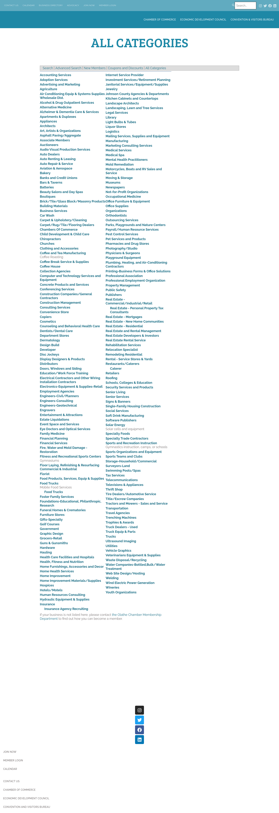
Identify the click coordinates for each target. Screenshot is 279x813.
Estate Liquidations (54, 419)
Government (49, 529)
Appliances (48, 121)
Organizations (116, 211)
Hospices (47, 585)
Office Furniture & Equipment (128, 201)
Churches (47, 243)
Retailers (112, 373)
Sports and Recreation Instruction (131, 443)
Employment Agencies (57, 391)
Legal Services (117, 112)
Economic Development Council (203, 19)
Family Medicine (52, 433)
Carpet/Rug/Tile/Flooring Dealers (67, 225)
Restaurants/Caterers (122, 364)
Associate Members (55, 140)
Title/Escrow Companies (125, 499)
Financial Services (53, 443)
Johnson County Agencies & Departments (137, 94)
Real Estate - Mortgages (124, 317)
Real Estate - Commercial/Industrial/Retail (129, 301)
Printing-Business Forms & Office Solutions (138, 271)
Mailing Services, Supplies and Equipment (138, 136)
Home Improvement (55, 576)
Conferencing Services (57, 289)
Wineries (112, 587)
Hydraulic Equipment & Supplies (65, 599)
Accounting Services (55, 75)
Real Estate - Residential (124, 326)
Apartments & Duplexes (58, 117)
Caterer (116, 368)
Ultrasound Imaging (121, 541)
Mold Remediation (120, 164)
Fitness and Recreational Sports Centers (70, 456)
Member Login (107, 5)
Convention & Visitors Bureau (252, 19)
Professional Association (124, 276)
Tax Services (115, 475)
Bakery (45, 173)
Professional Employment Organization (135, 280)
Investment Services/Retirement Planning (138, 80)
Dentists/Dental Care (56, 331)
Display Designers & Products (62, 359)
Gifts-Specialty (51, 519)
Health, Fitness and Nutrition (62, 562)
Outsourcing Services (122, 220)
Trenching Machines (121, 517)
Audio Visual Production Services (65, 149)
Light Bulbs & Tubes (121, 122)
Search (48, 68)
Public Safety (116, 290)
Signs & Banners (118, 401)
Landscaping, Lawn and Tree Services (134, 108)
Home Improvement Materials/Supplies (70, 581)
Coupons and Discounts (125, 68)
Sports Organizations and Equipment (134, 452)
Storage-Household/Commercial (131, 461)
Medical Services (118, 150)
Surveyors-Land (118, 466)
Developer (48, 350)
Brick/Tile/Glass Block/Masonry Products (73, 201)
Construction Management (60, 302)
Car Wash (47, 215)
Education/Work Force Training (64, 373)
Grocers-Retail (51, 538)
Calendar (29, 5)
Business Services (53, 211)
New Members (95, 68)
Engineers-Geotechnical (58, 405)
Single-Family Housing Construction (133, 406)
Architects (48, 126)
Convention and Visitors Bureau (26, 807)
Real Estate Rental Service (126, 340)
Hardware (47, 548)
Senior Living (115, 392)
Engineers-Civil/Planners (59, 396)
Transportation (117, 508)
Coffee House (50, 266)
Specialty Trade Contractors (127, 438)
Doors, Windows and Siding (60, 368)
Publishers (114, 295)
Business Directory (51, 5)
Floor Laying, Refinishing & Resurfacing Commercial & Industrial (69, 467)
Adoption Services (54, 80)
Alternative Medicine (56, 107)
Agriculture (48, 89)
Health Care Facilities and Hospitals (67, 557)
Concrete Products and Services (64, 284)
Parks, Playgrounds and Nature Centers (136, 225)
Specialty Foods (118, 433)
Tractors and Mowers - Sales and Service (137, 503)
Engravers (47, 410)
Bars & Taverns (51, 182)
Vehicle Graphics (118, 550)
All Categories (155, 68)
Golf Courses (49, 524)
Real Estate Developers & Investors (132, 335)
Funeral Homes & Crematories (63, 510)
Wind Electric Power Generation (130, 583)
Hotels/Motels (51, 590)
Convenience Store (54, 312)
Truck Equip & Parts (121, 532)
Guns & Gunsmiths (54, 543)
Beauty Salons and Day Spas (61, 192)
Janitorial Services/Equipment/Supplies (137, 84)
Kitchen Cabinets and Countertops (132, 98)
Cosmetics (48, 321)
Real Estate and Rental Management (133, 331)
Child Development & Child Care (64, 234)
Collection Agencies (55, 271)
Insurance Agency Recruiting (66, 609)
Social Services (117, 411)
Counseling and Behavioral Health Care (70, 326)
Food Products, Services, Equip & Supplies (72, 478)
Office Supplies (117, 206)
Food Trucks (49, 483)
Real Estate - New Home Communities (135, 321)
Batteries (47, 187)
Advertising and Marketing (60, 84)
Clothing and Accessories (59, 248)
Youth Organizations (121, 592)
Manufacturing (117, 141)
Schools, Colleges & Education (129, 382)
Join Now (89, 5)
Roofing (111, 378)
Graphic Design (51, 533)
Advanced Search (68, 68)
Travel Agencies (118, 513)
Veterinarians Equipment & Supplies (133, 555)
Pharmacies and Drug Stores (127, 243)
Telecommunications (122, 480)
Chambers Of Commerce (59, 229)
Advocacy (73, 5)
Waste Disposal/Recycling (126, 560)
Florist (44, 474)
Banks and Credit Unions (58, 178)
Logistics (112, 131)
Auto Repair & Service (56, 164)
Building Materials (54, 206)
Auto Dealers (50, 154)
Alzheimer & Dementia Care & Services (69, 112)
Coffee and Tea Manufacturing (63, 253)
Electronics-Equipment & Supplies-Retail (71, 386)
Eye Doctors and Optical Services (65, 429)
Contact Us (11, 5)
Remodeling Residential (124, 354)
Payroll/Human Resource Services (132, 229)
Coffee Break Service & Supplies (64, 262)
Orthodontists (116, 215)
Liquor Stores (116, 127)
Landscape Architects (122, 103)
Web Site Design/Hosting (125, 573)
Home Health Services (57, 571)
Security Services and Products (129, 387)
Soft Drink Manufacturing (125, 415)
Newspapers (115, 187)
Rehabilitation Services (123, 345)
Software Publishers (121, 420)
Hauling (46, 552)
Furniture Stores (52, 515)
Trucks (111, 536)
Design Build (49, 345)
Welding (112, 578)
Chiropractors (50, 239)
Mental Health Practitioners (127, 159)
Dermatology (50, 340)
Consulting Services (55, 307)
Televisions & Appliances (124, 485)
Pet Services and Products (126, 239)
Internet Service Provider (125, 75)
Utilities (111, 546)
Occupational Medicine (123, 196)
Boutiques (48, 196)
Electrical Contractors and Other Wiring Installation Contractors (70, 380)
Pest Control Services (122, 234)
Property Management (123, 285)
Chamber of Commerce (160, 19)
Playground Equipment (123, 258)
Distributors (49, 364)
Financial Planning (54, 438)
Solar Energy (115, 425)
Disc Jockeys (49, 354)
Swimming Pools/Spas (123, 470)
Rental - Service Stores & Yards (129, 359)
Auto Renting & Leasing (58, 159)
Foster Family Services (57, 497)
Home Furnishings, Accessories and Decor (72, 566)
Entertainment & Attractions (61, 415)
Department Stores (54, 335)
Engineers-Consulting (56, 401)
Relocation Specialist (122, 350)
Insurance (47, 604)
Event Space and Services (59, 424)
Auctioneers (49, 145)
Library (111, 117)
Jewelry (112, 89)
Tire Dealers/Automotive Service (131, 494)
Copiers (46, 317)
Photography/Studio (122, 248)
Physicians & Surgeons (123, 253)
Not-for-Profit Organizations (127, 192)
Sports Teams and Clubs (124, 456)
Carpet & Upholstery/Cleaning (63, 220)
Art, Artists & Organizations (60, 131)
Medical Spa (115, 155)
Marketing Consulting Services (129, 145)
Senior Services (117, 397)
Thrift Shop (114, 489)
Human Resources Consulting (62, 595)
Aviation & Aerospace (56, 168)
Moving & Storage (119, 178)
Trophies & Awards (120, 522)
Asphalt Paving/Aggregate (60, 135)
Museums (113, 182)
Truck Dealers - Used (122, 527)
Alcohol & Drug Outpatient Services (67, 102)
